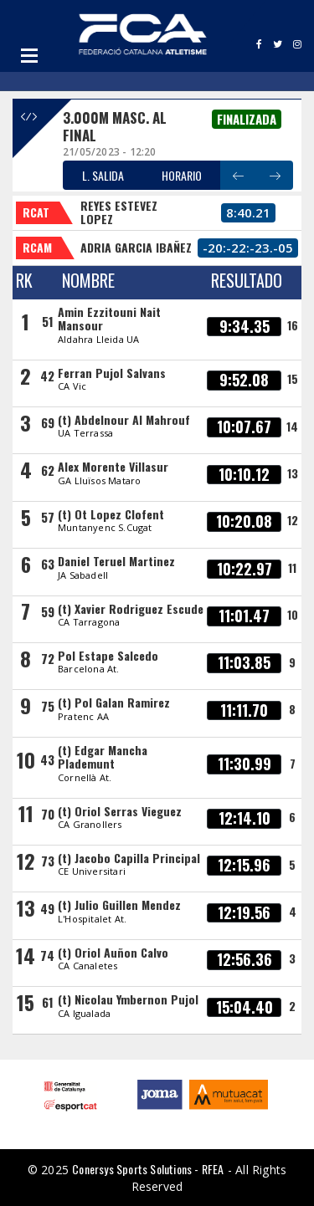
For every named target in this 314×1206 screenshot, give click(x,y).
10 (292, 614)
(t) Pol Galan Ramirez (114, 702)
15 (292, 378)
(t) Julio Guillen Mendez (119, 904)
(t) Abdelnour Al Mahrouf (124, 419)
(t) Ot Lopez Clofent (111, 514)
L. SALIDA (103, 175)
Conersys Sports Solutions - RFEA (148, 1169)
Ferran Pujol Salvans (112, 372)
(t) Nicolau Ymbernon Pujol (128, 999)
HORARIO (182, 175)
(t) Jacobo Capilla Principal (129, 857)
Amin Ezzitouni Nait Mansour (109, 318)
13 (292, 473)
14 (292, 426)
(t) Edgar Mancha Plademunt (102, 756)
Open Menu (29, 55)
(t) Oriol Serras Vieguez (120, 811)
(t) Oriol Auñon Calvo (113, 952)
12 (292, 520)
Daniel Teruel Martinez (116, 561)
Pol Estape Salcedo (108, 655)
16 (292, 325)
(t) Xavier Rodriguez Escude (130, 608)
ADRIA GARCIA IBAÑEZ (136, 247)
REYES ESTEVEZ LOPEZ (118, 212)
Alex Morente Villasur (113, 466)
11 (292, 567)
